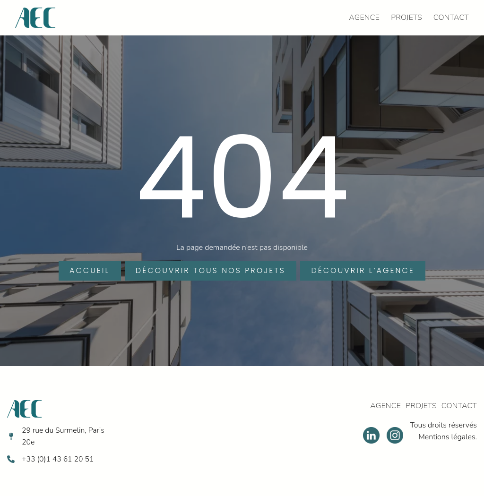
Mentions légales (446, 437)
